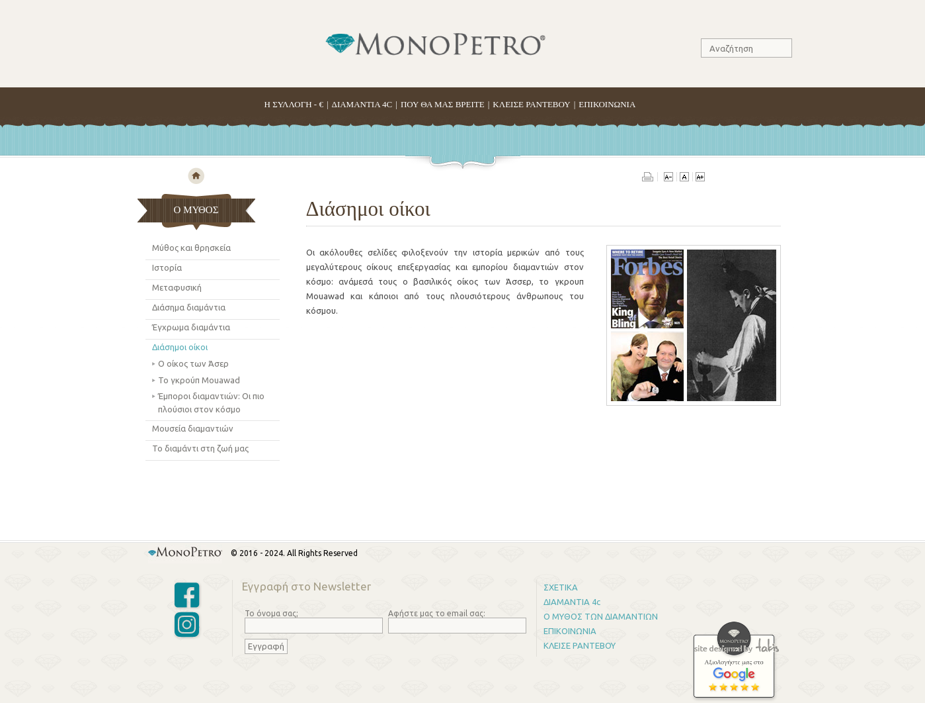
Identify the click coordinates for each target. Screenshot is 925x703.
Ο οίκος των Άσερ (193, 363)
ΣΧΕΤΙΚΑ (560, 587)
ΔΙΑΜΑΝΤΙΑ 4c (571, 601)
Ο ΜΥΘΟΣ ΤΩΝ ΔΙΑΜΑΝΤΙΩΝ (600, 616)
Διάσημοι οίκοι (180, 347)
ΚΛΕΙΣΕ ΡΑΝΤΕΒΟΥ (531, 104)
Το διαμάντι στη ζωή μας (200, 448)
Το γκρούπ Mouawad (199, 380)
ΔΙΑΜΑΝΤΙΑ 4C (362, 104)
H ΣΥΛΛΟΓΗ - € (293, 104)
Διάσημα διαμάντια (188, 307)
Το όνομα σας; (271, 613)
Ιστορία (167, 267)
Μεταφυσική (177, 287)
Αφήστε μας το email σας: (436, 613)
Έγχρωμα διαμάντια (191, 327)
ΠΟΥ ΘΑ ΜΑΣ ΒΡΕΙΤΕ (443, 104)
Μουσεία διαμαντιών (192, 428)
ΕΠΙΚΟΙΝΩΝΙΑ (607, 104)
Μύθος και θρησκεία (191, 247)
